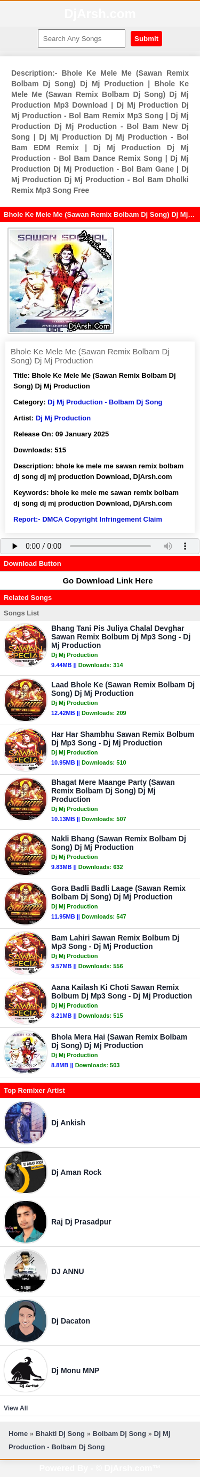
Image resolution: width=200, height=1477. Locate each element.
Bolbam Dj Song (119, 1434)
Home (18, 1434)
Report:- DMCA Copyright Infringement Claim (87, 519)
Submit (146, 39)
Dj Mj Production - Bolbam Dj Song (104, 402)
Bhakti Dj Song (60, 1434)
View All (16, 1408)
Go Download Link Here (102, 580)
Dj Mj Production (63, 418)
